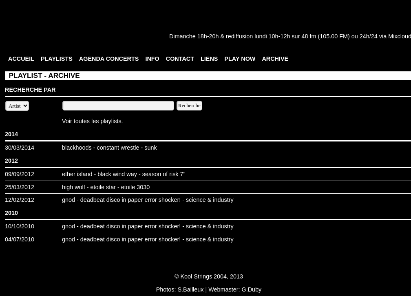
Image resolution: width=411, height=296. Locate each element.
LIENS (209, 58)
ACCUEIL (21, 58)
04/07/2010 (19, 239)
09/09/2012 (19, 174)
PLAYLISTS (57, 58)
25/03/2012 (19, 187)
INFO (152, 58)
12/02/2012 (19, 200)
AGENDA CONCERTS (109, 58)
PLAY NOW (239, 58)
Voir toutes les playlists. (92, 121)
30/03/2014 (19, 147)
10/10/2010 (19, 226)
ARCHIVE (275, 58)
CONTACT (180, 58)
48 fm (308, 36)
